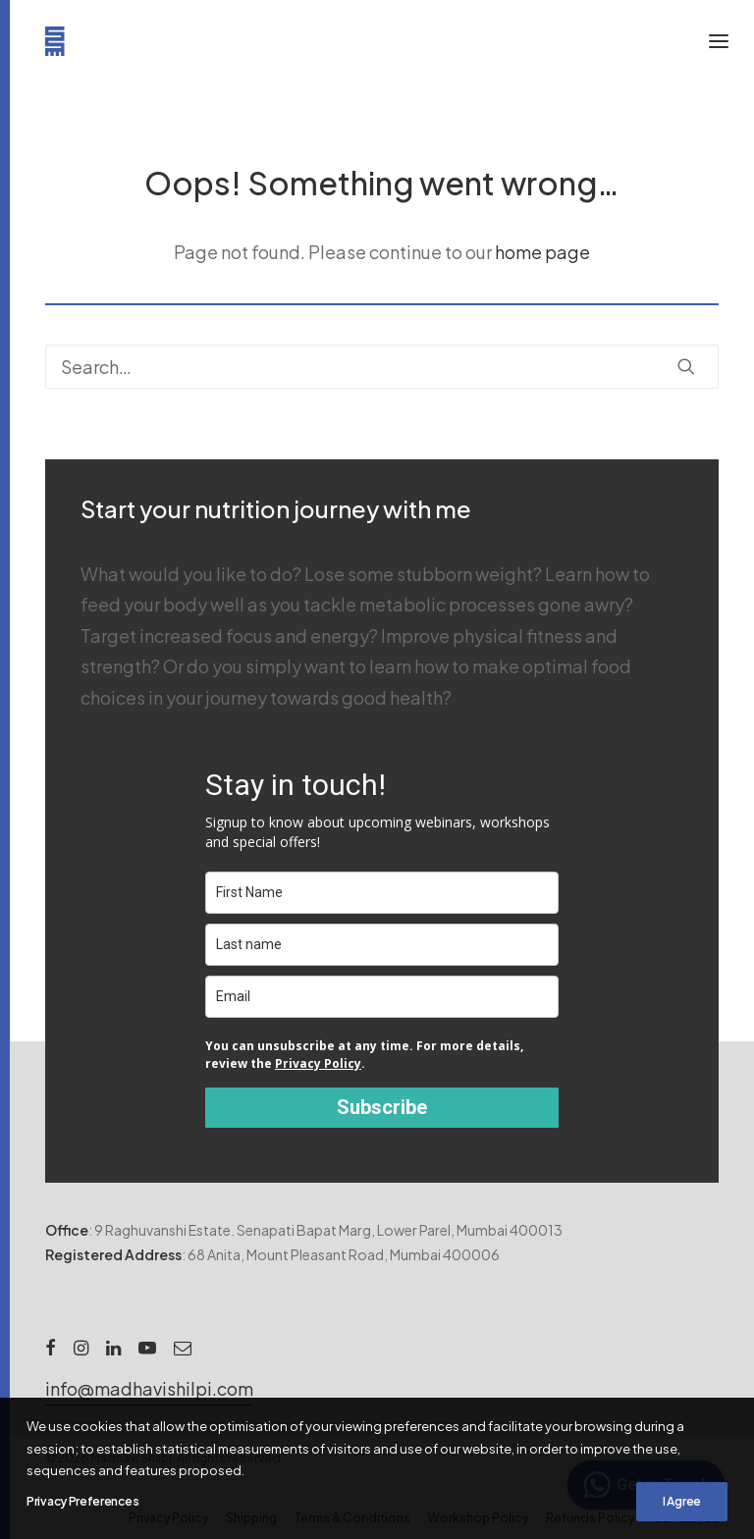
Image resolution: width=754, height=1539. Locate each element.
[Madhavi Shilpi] (60, 41)
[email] (382, 997)
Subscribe (382, 1107)
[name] (382, 893)
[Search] (382, 367)
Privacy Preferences (82, 1501)
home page (542, 251)
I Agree (682, 1501)
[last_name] (382, 945)
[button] (686, 366)
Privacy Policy (318, 1063)
